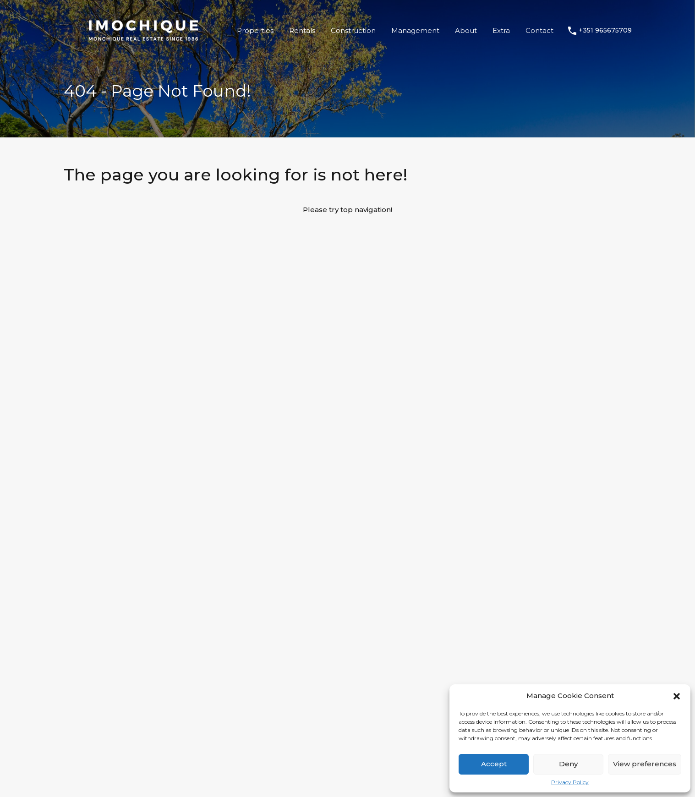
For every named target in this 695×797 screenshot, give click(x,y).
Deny (568, 763)
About (466, 30)
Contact (539, 30)
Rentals (302, 30)
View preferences (644, 763)
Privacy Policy (570, 782)
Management (415, 30)
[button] (676, 695)
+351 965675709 (605, 30)
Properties (255, 30)
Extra (501, 30)
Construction (353, 30)
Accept (494, 763)
